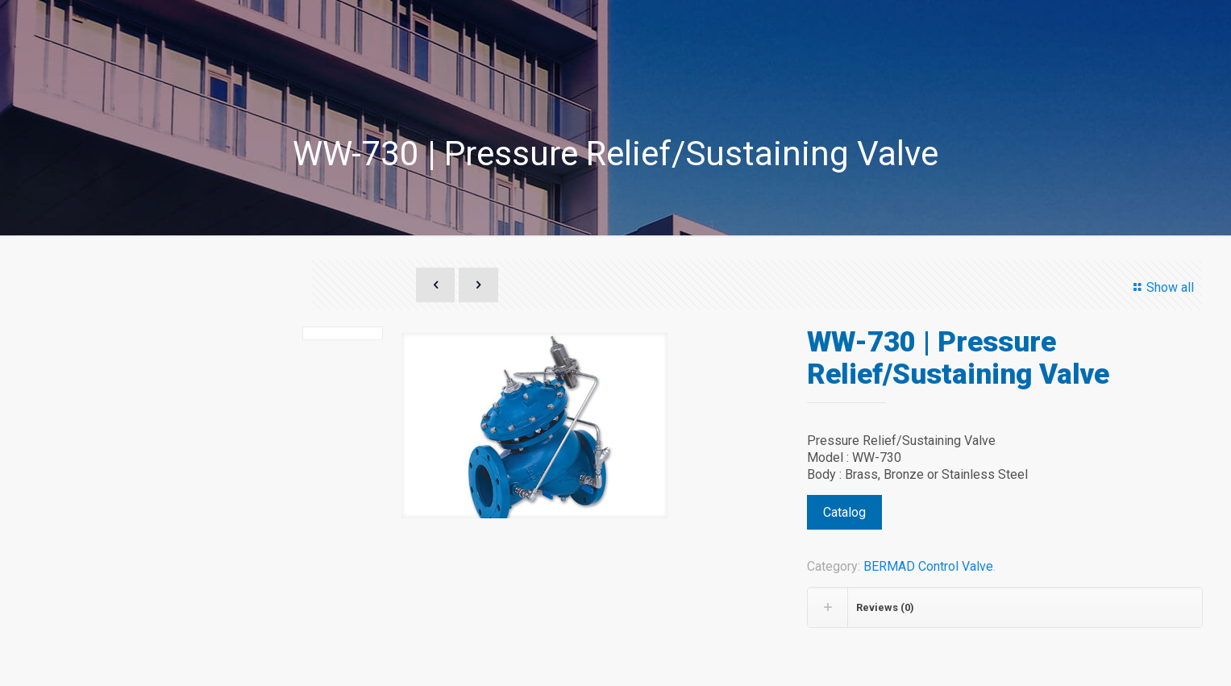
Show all (1160, 287)
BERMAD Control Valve (928, 566)
